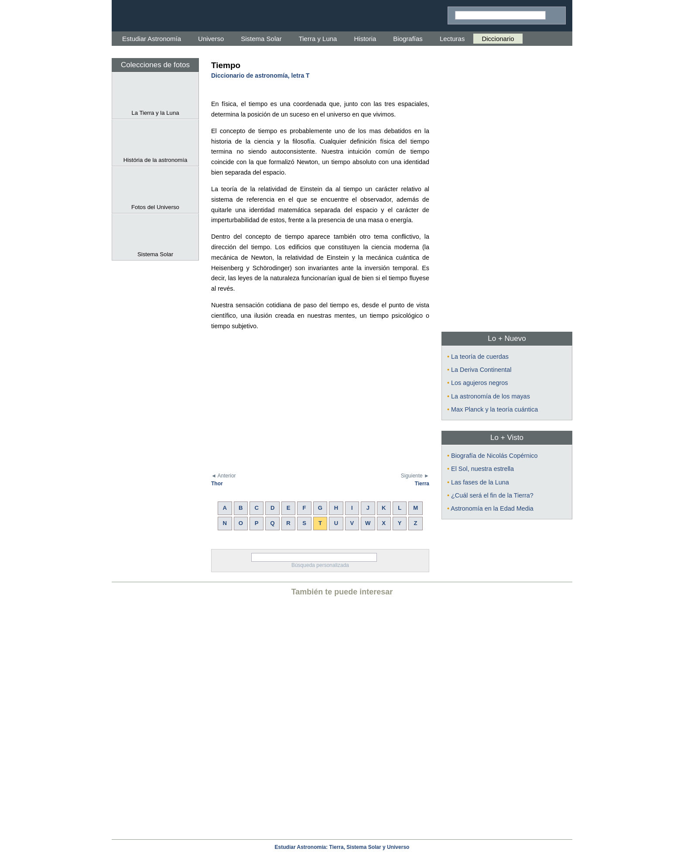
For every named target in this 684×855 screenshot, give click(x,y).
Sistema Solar (261, 38)
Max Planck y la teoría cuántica (494, 409)
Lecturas (452, 38)
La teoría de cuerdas (480, 356)
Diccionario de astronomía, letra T (260, 75)
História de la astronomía (155, 156)
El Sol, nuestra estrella (482, 468)
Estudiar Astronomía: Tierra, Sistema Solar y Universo (342, 847)
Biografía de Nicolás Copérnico (494, 455)
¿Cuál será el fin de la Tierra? (492, 495)
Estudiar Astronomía (151, 38)
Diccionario (498, 38)
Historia (365, 38)
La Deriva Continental (481, 369)
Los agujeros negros (479, 382)
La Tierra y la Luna (155, 109)
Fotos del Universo (155, 203)
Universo (211, 38)
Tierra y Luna (318, 38)
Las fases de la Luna (480, 482)
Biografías (408, 38)
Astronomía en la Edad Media (492, 508)
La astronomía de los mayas (490, 396)
